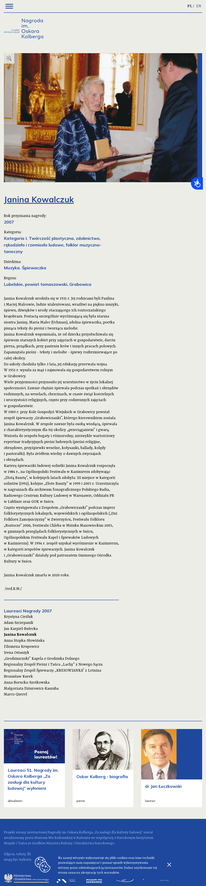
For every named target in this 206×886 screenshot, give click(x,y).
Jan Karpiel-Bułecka (21, 629)
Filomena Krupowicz (21, 647)
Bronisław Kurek (18, 676)
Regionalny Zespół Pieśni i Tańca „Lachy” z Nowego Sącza (53, 664)
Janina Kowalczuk (20, 635)
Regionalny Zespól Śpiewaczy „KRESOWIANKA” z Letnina (52, 670)
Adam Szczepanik (18, 623)
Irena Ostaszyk (16, 653)
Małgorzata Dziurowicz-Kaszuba (31, 689)
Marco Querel (15, 694)
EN (198, 6)
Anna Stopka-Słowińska (24, 641)
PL (189, 6)
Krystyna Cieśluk (18, 617)
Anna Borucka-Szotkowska (27, 683)
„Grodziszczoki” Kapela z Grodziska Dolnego (41, 659)
